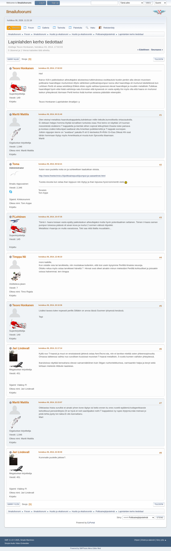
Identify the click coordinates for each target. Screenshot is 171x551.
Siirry (119, 517)
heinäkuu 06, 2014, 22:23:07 (50, 402)
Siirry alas (13, 59)
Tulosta (159, 59)
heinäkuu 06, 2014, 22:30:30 (50, 452)
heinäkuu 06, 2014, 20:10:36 (50, 305)
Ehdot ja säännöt (148, 540)
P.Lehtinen (19, 216)
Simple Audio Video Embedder (17, 543)
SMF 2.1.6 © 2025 (12, 540)
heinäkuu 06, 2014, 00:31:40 (50, 114)
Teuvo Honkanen (23, 68)
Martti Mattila (20, 114)
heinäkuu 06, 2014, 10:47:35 (50, 217)
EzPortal (91, 523)
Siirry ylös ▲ (161, 540)
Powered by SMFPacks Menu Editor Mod (85, 548)
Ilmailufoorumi (18, 11)
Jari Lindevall (20, 348)
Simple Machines (27, 540)
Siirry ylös (13, 504)
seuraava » (157, 49)
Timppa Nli (19, 256)
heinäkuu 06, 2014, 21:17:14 (50, 348)
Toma (15, 164)
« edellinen (143, 49)
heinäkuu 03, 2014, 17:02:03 (50, 68)
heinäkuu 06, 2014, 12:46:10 (50, 257)
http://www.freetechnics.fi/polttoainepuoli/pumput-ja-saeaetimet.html (72, 176)
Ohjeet (137, 540)
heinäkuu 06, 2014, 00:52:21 (50, 164)
